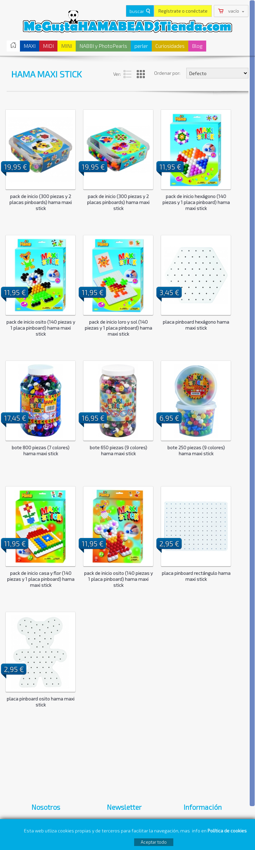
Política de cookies (228, 830)
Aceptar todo (154, 842)
